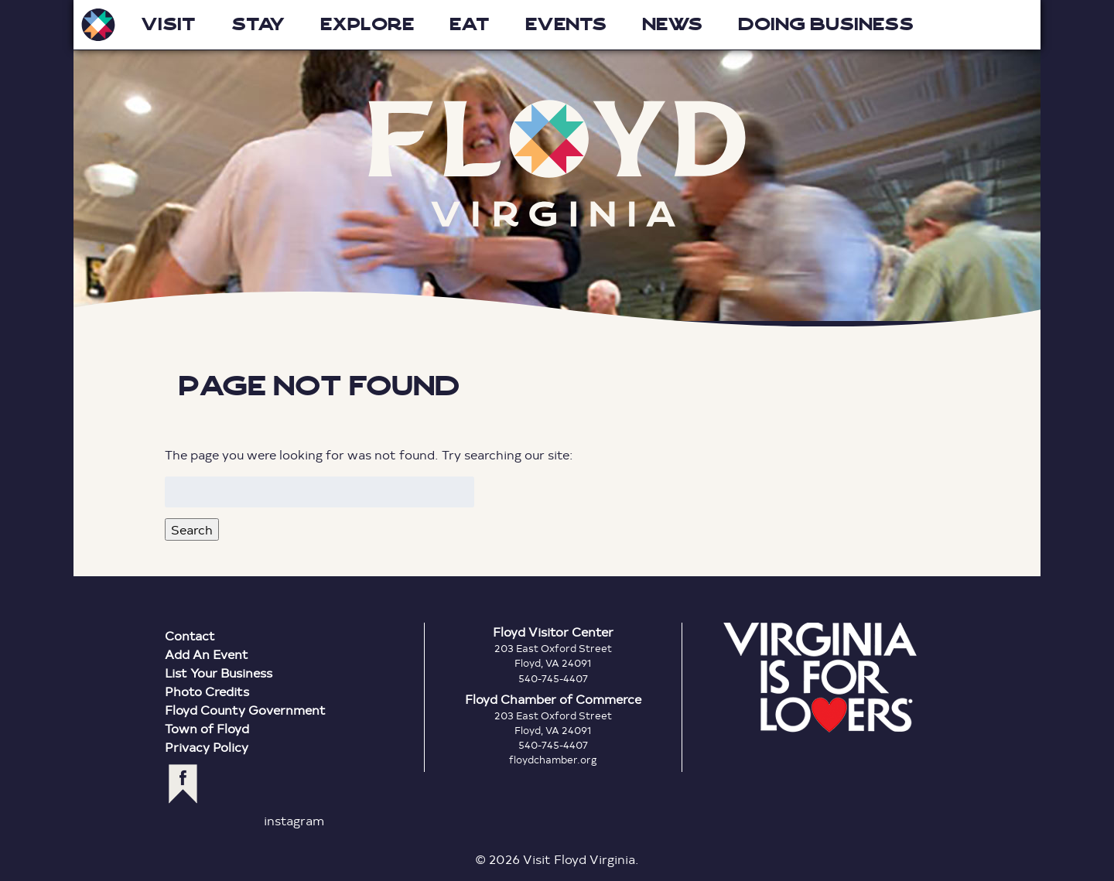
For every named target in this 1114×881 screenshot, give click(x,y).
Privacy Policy (206, 747)
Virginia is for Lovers (820, 677)
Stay (258, 24)
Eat (469, 24)
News (672, 24)
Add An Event (206, 654)
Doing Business (826, 24)
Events (566, 24)
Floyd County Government (245, 710)
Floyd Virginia (557, 163)
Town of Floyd (207, 728)
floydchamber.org (553, 760)
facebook (183, 783)
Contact (190, 635)
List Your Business (218, 672)
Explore (367, 24)
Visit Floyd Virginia (98, 25)
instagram (294, 820)
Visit (168, 24)
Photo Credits (207, 691)
